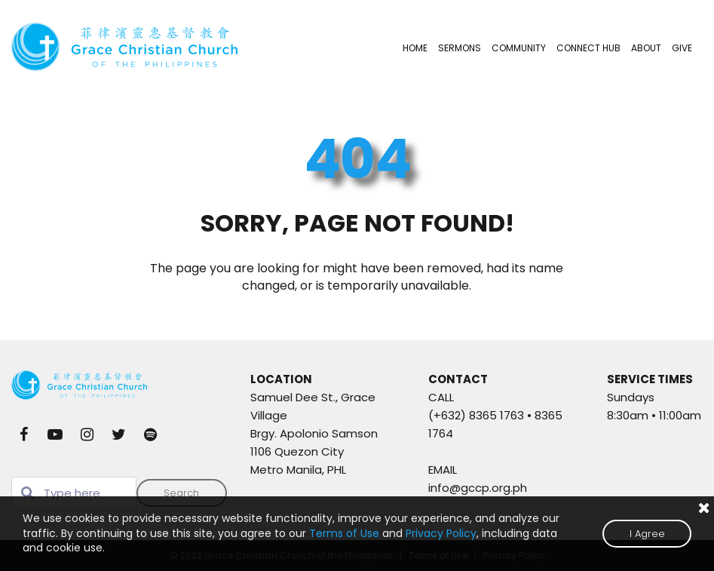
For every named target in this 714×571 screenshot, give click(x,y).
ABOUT (646, 47)
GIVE (682, 47)
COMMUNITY (519, 47)
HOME (415, 47)
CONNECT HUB (588, 47)
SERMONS (459, 47)
